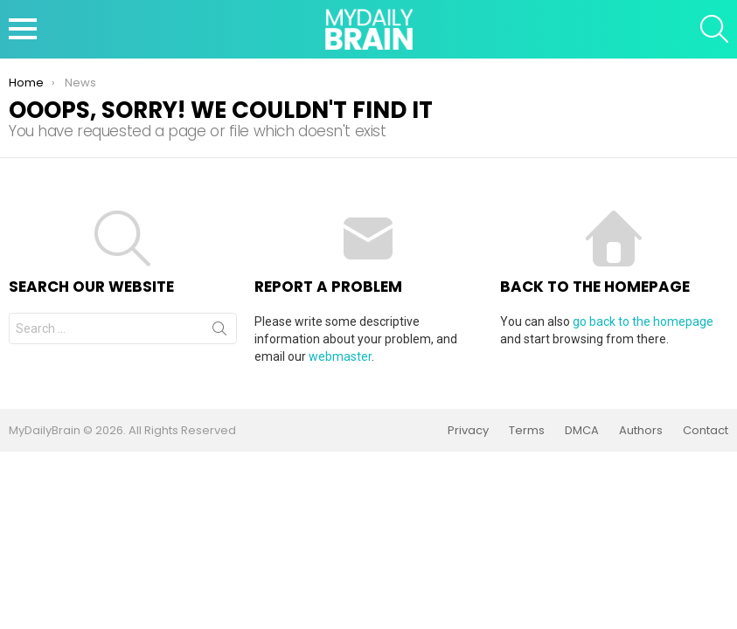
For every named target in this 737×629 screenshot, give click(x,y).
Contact (705, 431)
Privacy (468, 431)
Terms (527, 431)
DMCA (582, 431)
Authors (641, 431)
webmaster (340, 356)
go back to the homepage (643, 321)
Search (219, 332)
